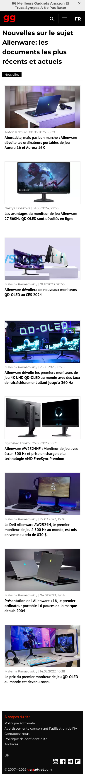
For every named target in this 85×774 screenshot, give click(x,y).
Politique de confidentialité (26, 739)
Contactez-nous (17, 734)
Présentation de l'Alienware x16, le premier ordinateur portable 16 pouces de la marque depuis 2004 (41, 605)
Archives (11, 744)
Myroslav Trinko (17, 443)
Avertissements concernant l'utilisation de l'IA (41, 728)
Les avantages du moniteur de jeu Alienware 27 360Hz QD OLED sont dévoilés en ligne (41, 216)
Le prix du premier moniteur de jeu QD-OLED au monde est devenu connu (41, 679)
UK (7, 755)
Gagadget (9, 18)
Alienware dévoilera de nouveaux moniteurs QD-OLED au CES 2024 (41, 292)
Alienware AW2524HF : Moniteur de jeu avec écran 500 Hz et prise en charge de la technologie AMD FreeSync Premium (41, 453)
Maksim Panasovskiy (21, 284)
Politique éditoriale (20, 723)
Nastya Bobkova (17, 208)
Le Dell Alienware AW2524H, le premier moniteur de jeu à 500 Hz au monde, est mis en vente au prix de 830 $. (41, 529)
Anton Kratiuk (16, 132)
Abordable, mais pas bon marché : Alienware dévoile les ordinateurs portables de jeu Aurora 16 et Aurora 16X (41, 142)
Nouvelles (12, 74)
